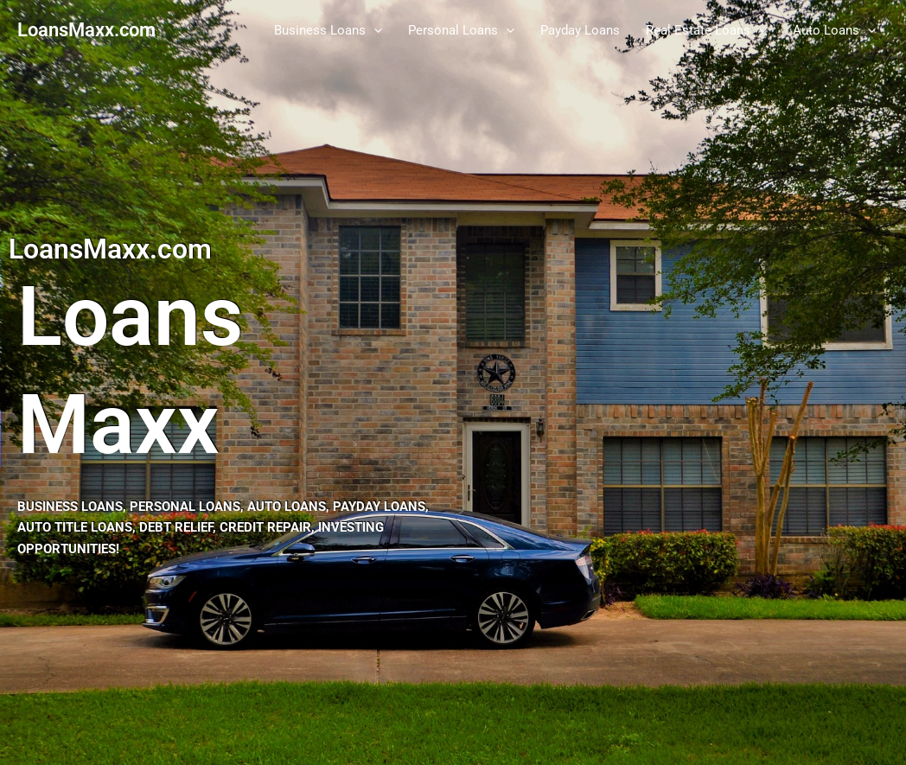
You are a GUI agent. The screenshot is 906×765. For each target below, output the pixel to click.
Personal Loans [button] (461, 30)
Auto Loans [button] (834, 30)
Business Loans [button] (328, 30)
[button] (374, 30)
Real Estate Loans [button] (706, 30)
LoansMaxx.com (86, 30)
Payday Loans (580, 30)
